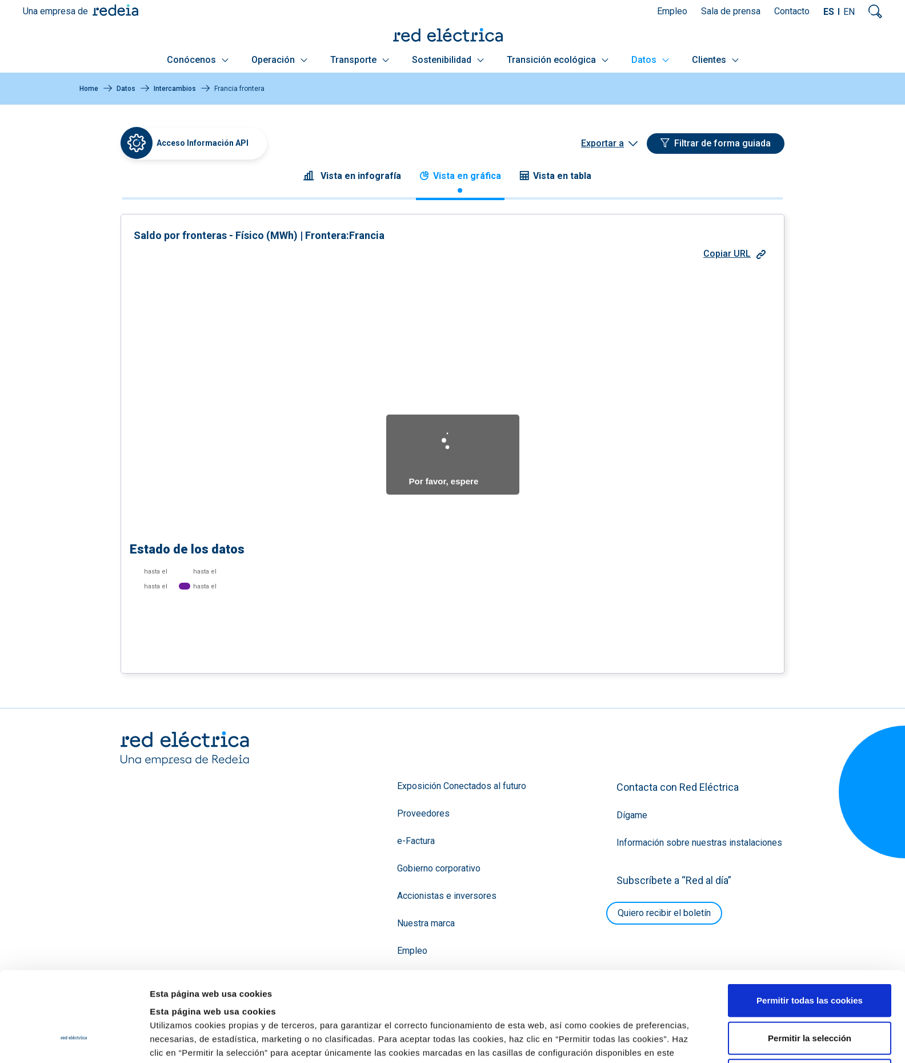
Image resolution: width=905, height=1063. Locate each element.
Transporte (359, 59)
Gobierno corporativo (438, 868)
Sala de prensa (730, 11)
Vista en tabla (555, 175)
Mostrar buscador (875, 11)
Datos (650, 59)
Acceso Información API (203, 143)
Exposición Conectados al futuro (461, 786)
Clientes (715, 59)
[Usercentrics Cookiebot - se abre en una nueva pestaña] (74, 1040)
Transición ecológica (557, 59)
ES (828, 11)
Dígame (631, 815)
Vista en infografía (352, 175)
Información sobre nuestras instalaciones (699, 842)
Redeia (115, 10)
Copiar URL (734, 253)
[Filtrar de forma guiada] (715, 143)
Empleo (672, 11)
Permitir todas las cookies (809, 923)
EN (849, 11)
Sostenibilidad (448, 59)
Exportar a (602, 143)
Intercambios (175, 89)
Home (88, 89)
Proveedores (423, 813)
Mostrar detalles (618, 1040)
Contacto (792, 11)
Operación (279, 59)
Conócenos (198, 59)
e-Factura (416, 840)
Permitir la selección (809, 961)
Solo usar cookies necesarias (810, 998)
